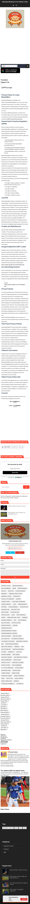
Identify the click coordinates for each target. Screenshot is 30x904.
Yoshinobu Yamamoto (8, 683)
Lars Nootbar (17, 636)
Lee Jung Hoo (5, 638)
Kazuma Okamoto (6, 620)
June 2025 (3, 704)
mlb (2, 644)
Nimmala (17, 646)
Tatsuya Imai (16, 670)
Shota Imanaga (16, 665)
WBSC (3, 678)
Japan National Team (13, 617)
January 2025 (4, 714)
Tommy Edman (5, 673)
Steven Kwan (19, 667)
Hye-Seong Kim (15, 612)
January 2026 (4, 693)
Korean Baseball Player (8, 630)
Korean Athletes (6, 628)
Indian (3, 617)
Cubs (14, 604)
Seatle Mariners (6, 659)
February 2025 (4, 712)
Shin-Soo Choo (5, 662)
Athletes (11, 591)
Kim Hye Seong (5, 622)
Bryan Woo (16, 596)
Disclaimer (3, 738)
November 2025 (5, 695)
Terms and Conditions (6, 740)
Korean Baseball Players (9, 633)
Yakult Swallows (6, 681)
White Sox (10, 678)
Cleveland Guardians (18, 601)
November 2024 (5, 718)
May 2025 (3, 706)
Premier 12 (11, 652)
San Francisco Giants (20, 657)
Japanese (25, 617)
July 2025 (3, 703)
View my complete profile (7, 765)
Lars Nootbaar (6, 636)
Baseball (4, 593)
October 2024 (4, 720)
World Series (19, 678)
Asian (14, 588)
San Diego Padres (6, 657)
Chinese (18, 599)
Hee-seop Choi (15, 609)
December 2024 (5, 716)
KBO (15, 620)
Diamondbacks (22, 604)
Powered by (15, 477)
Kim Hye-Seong (16, 622)
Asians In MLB (4, 742)
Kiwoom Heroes (6, 625)
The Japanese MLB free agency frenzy (12, 770)
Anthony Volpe (6, 585)
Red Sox (19, 652)
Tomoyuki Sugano (6, 675)
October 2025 (4, 697)
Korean (15, 625)
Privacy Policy (4, 737)
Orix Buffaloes (6, 649)
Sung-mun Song (6, 670)
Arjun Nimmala (6, 588)
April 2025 (3, 708)
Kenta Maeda (22, 620)
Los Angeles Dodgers (7, 641)
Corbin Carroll (6, 604)
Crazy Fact (3, 744)
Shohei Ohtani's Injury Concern (17, 506)
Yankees (16, 681)
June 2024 (3, 727)
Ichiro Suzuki (5, 614)
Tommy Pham (15, 673)
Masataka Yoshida (22, 641)
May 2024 (3, 729)
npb (22, 646)
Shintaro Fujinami (17, 662)
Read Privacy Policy (15, 548)
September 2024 (5, 722)
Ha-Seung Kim (5, 609)
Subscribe (15, 472)
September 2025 (5, 699)
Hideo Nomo (5, 612)
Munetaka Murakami (12, 644)
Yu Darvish (20, 683)
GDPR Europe (4, 741)
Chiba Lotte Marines (7, 599)
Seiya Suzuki (17, 659)
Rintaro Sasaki (6, 654)
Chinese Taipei (5, 601)
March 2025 (4, 710)
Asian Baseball (22, 588)
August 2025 (4, 701)
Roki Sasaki (16, 654)
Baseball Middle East (15, 593)
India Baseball (21, 614)
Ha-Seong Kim (24, 606)
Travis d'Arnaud (19, 675)
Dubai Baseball (13, 606)
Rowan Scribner (13, 752)
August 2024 (4, 724)
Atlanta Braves (20, 591)
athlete (3, 591)
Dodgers (4, 606)
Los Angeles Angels (18, 638)
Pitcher (3, 652)
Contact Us (3, 735)
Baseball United (6, 596)
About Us (3, 734)
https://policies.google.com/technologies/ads (12, 264)
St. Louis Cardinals (7, 667)
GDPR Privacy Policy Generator (14, 119)
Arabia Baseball (18, 585)
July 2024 (3, 725)
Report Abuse (5, 809)
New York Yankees (6, 646)
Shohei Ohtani (5, 665)
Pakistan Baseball (18, 649)
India (13, 614)
